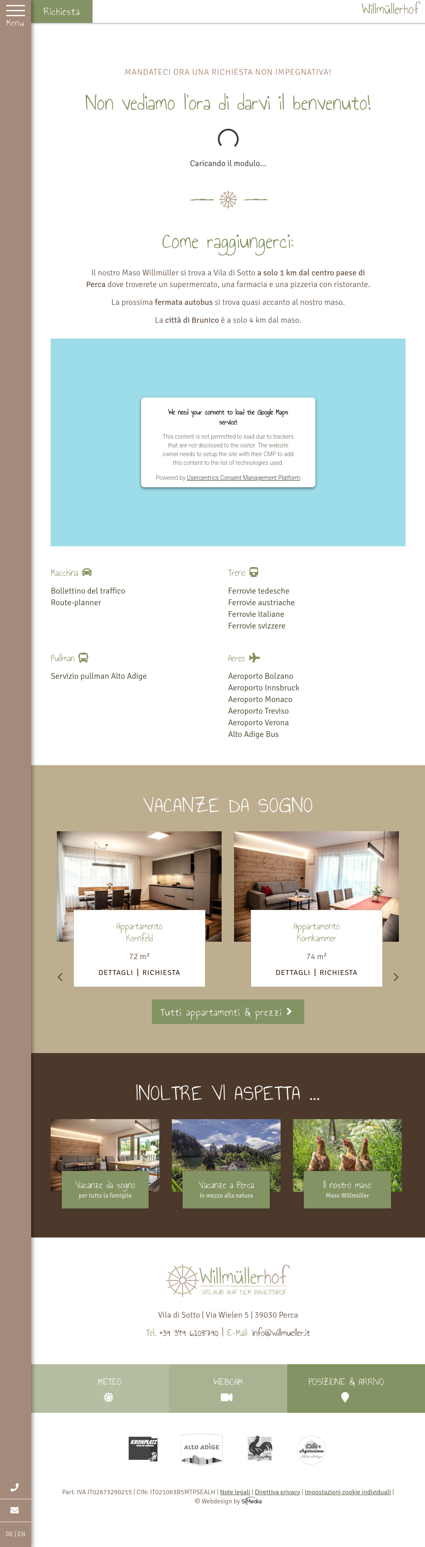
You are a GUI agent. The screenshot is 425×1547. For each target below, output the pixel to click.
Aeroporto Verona (258, 722)
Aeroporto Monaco (260, 699)
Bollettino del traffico (88, 591)
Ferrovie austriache (261, 602)
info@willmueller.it (281, 1333)
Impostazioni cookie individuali (348, 1492)
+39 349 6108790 (189, 1333)
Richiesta (62, 11)
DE (9, 1534)
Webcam (228, 1388)
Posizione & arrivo (346, 1388)
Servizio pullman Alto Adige (99, 676)
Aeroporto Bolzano (260, 676)
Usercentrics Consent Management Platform (243, 477)
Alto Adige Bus (253, 734)
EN (21, 1534)
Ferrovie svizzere (257, 626)
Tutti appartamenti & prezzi (228, 1012)
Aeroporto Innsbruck (264, 688)
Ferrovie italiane (256, 614)
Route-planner (76, 602)
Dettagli (115, 972)
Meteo (110, 1388)
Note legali (235, 1492)
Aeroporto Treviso (258, 711)
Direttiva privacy (277, 1492)
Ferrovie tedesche (259, 591)
